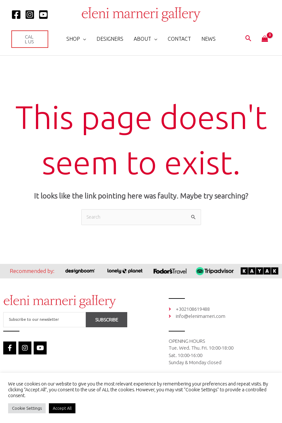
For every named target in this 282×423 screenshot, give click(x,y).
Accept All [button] (62, 408)
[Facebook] (16, 14)
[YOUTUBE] (43, 14)
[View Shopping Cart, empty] (265, 39)
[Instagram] (30, 14)
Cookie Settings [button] (27, 408)
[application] (83, 39)
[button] (29, 39)
